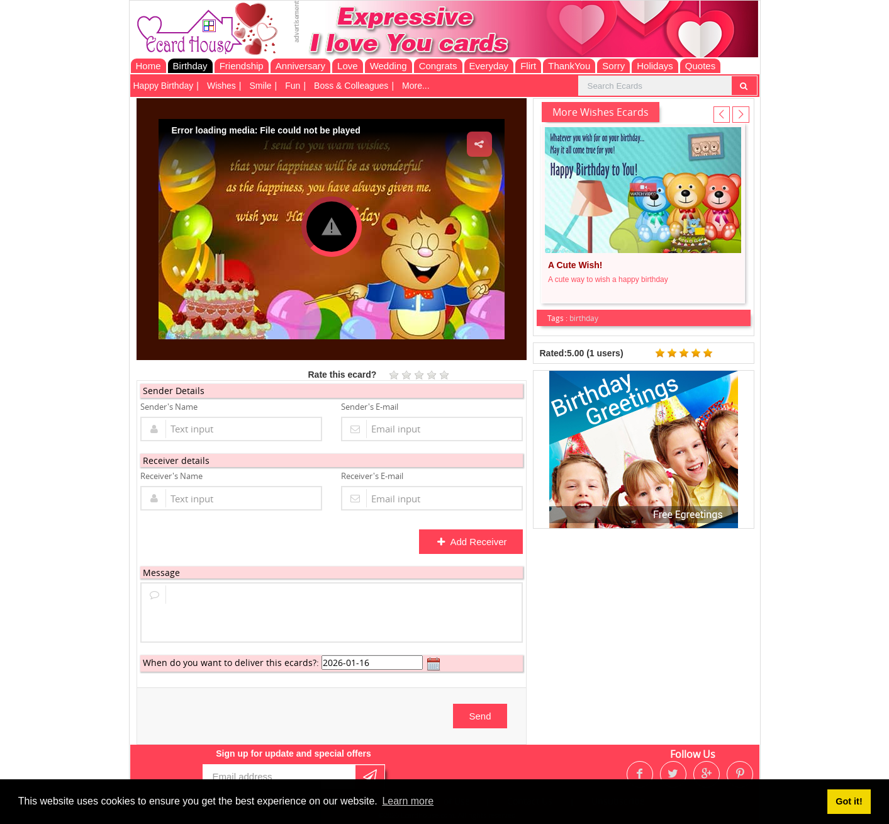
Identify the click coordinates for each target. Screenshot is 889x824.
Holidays (655, 65)
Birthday (190, 65)
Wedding (388, 65)
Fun (292, 86)
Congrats (438, 65)
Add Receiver (471, 541)
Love (347, 65)
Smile (261, 86)
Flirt (528, 65)
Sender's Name (169, 406)
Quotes (700, 65)
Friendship (242, 65)
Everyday (489, 65)
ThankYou (569, 65)
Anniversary (300, 65)
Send (480, 716)
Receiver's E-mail (372, 476)
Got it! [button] (849, 801)
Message (161, 572)
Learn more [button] (407, 801)
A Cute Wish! (575, 265)
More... (416, 86)
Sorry (613, 65)
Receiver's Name (171, 476)
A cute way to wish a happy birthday (608, 279)
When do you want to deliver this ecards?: (231, 663)
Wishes (221, 86)
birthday (583, 318)
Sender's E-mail (369, 406)
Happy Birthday (163, 86)
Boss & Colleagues (351, 86)
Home (148, 65)
